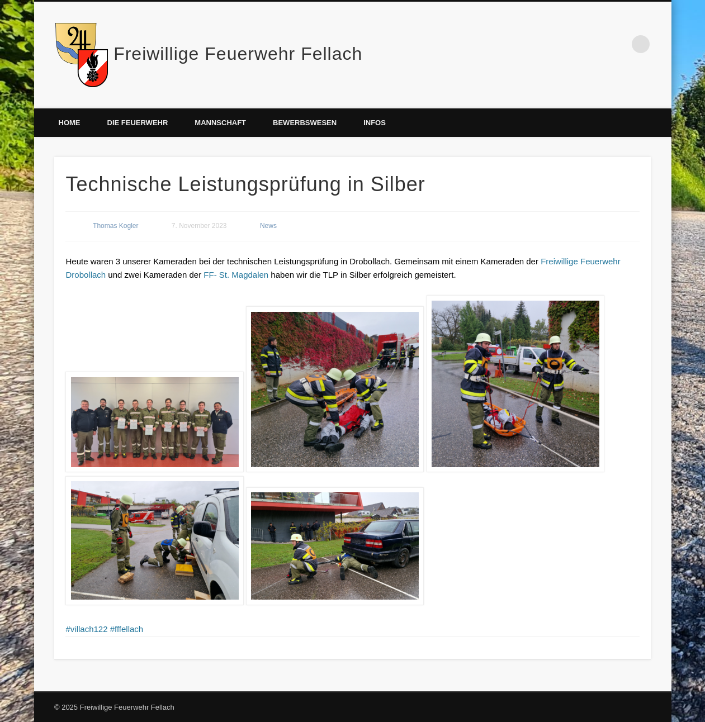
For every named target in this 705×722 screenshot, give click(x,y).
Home (70, 122)
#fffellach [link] (127, 629)
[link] (236, 274)
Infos (374, 122)
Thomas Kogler (115, 226)
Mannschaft (220, 122)
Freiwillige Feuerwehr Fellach (237, 54)
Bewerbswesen (305, 122)
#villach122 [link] (86, 629)
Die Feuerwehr (137, 122)
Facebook (618, 44)
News (268, 226)
